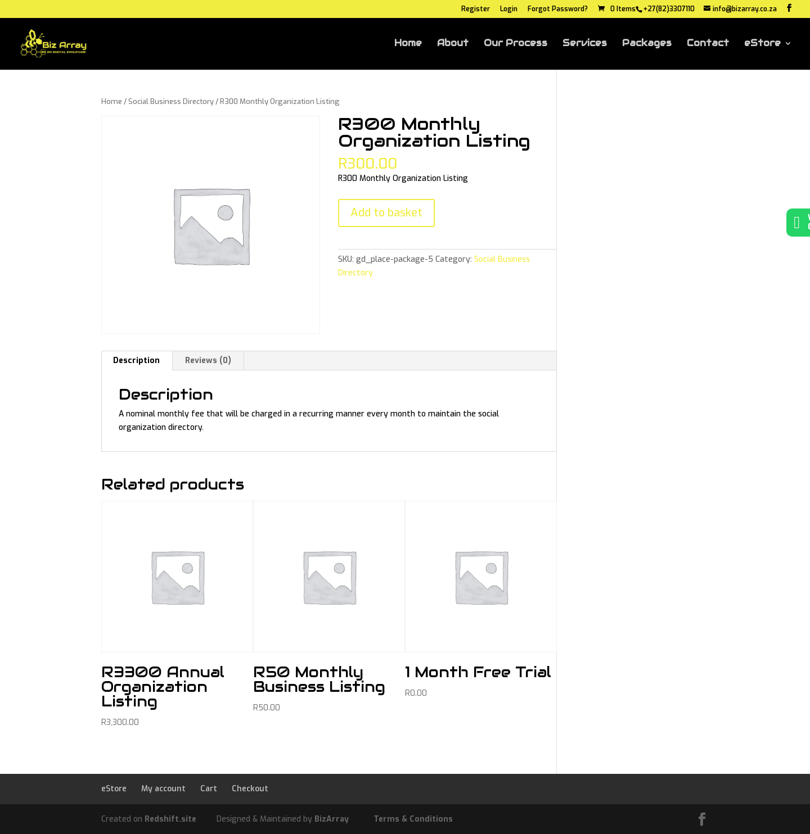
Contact (708, 44)
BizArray (331, 819)
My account (163, 788)
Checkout (250, 788)
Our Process (515, 44)
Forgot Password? (558, 9)
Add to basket (386, 212)
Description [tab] (136, 360)
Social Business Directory (171, 101)
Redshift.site (170, 819)
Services (584, 44)
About (453, 44)
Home (408, 44)
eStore (762, 44)
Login (509, 9)
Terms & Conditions (413, 819)
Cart (208, 788)
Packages (647, 44)
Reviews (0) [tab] (208, 360)
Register (475, 9)
